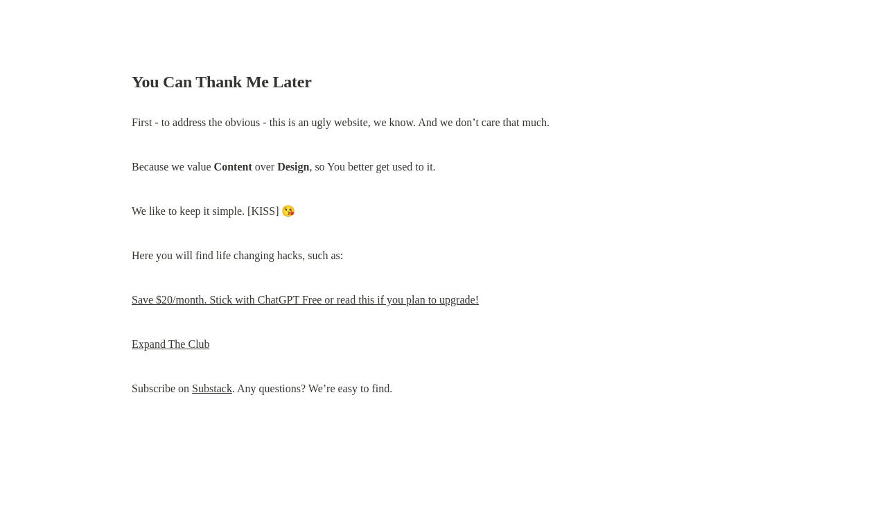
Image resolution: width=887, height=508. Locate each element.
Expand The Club (171, 344)
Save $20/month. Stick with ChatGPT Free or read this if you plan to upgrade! (305, 300)
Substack (212, 388)
